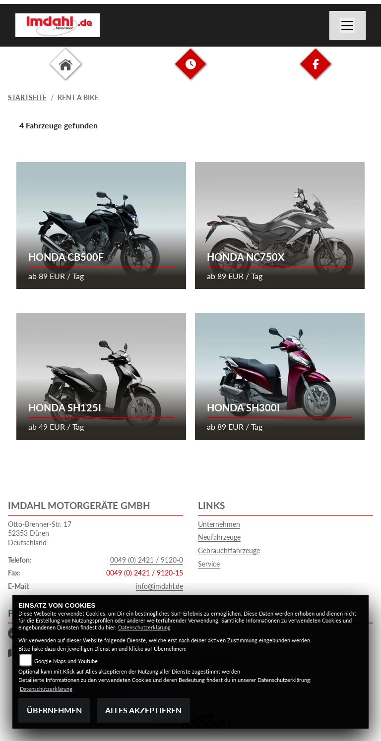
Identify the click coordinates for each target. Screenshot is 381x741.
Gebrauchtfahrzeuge (229, 550)
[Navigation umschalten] (347, 25)
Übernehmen (54, 710)
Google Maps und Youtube (66, 661)
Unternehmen (219, 524)
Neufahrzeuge (219, 537)
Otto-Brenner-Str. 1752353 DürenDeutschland (39, 533)
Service (209, 564)
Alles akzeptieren (143, 710)
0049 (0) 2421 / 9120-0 (146, 560)
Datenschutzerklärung (144, 627)
